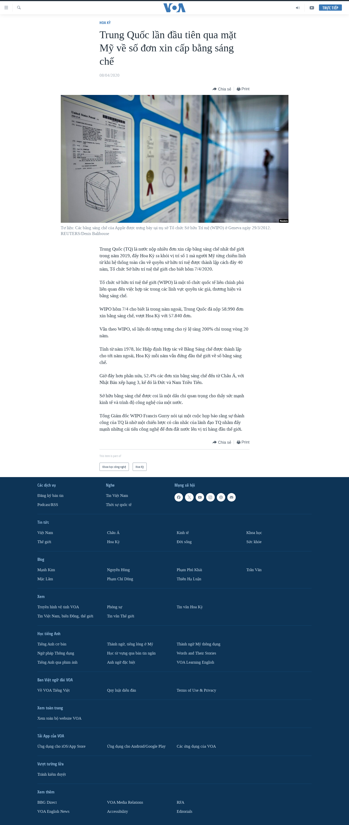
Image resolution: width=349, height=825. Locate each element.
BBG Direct (47, 802)
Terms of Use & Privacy (196, 690)
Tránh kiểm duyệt (51, 774)
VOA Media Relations (125, 802)
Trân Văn (254, 569)
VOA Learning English (195, 662)
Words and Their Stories (196, 653)
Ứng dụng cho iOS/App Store (61, 746)
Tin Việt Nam (117, 495)
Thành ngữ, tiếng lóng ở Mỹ (130, 643)
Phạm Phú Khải (189, 569)
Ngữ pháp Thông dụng (55, 653)
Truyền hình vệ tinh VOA (58, 607)
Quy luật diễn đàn (121, 690)
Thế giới (44, 541)
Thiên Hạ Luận (189, 579)
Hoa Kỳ (105, 22)
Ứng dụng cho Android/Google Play (136, 746)
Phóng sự (114, 607)
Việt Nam (45, 532)
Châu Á (113, 532)
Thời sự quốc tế (119, 504)
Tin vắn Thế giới (120, 615)
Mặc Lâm (45, 579)
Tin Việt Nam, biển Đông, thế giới (65, 615)
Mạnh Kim (46, 569)
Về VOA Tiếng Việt (53, 690)
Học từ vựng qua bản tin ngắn (131, 653)
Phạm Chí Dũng (120, 579)
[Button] (222, 89)
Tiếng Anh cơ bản (51, 643)
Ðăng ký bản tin (50, 495)
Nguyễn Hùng (118, 569)
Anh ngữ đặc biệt (121, 662)
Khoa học (254, 532)
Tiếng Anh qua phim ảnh (57, 662)
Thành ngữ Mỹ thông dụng (198, 643)
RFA (180, 802)
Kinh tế (183, 532)
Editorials (184, 811)
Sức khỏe (254, 541)
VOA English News (53, 811)
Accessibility (117, 811)
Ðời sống (184, 541)
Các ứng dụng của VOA (196, 746)
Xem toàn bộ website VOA (59, 718)
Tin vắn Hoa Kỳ (190, 607)
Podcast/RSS (47, 504)
